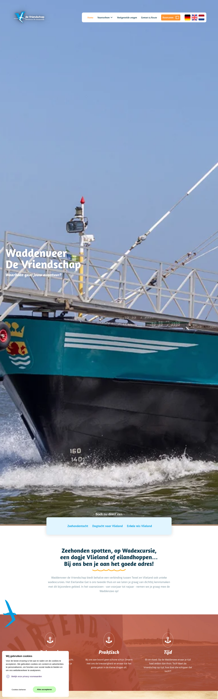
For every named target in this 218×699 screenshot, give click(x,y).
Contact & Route (149, 17)
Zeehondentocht (77, 526)
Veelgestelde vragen (127, 17)
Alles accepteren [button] (44, 689)
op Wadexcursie (134, 550)
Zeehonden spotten (86, 550)
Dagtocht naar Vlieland (107, 526)
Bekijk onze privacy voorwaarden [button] (26, 676)
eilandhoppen (134, 557)
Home (90, 17)
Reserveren (171, 17)
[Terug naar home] (29, 17)
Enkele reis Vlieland (139, 526)
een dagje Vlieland (84, 557)
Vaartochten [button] (105, 17)
